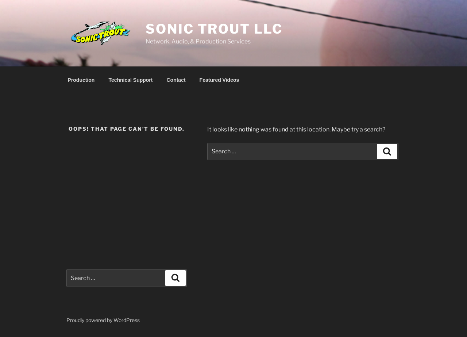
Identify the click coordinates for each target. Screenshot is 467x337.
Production (81, 80)
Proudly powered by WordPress (103, 320)
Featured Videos (219, 80)
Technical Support (130, 80)
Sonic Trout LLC (214, 29)
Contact (175, 80)
